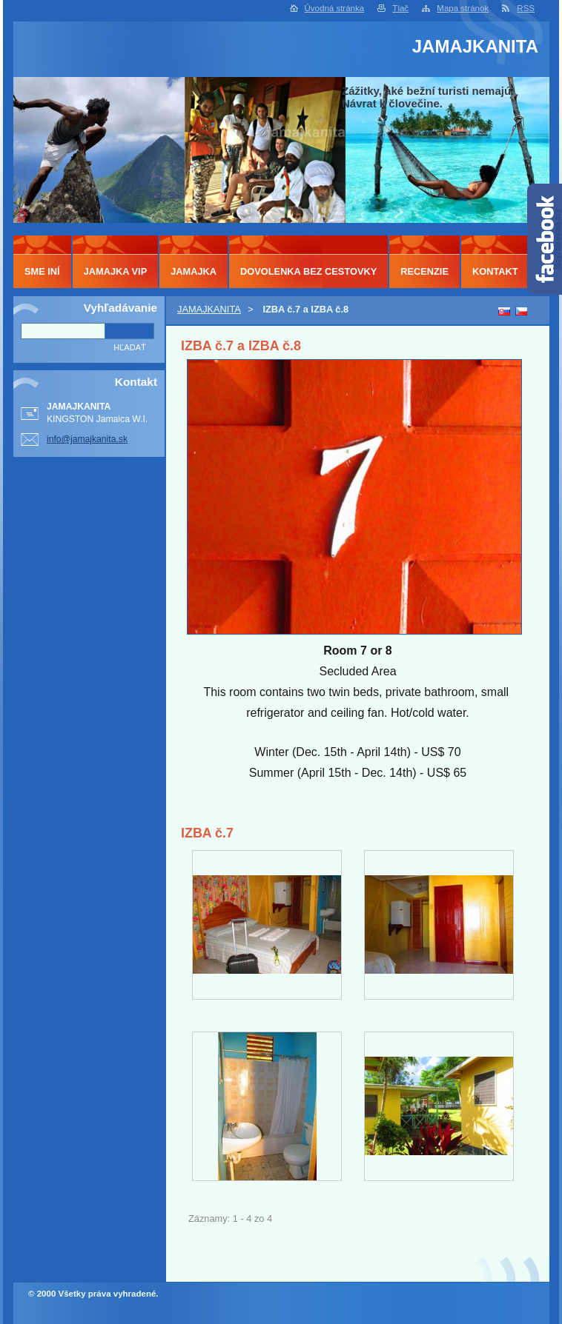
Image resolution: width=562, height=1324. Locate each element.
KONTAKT (495, 271)
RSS (526, 8)
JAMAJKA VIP (116, 271)
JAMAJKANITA (209, 309)
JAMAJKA (193, 271)
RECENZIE (424, 271)
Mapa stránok (463, 8)
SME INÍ (42, 271)
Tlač (400, 8)
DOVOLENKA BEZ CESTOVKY (308, 271)
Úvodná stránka (335, 8)
